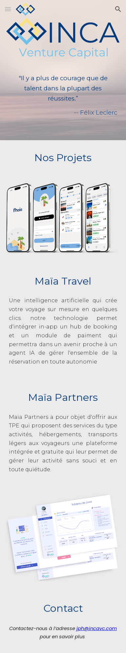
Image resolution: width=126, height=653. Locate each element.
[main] (63, 90)
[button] (8, 9)
